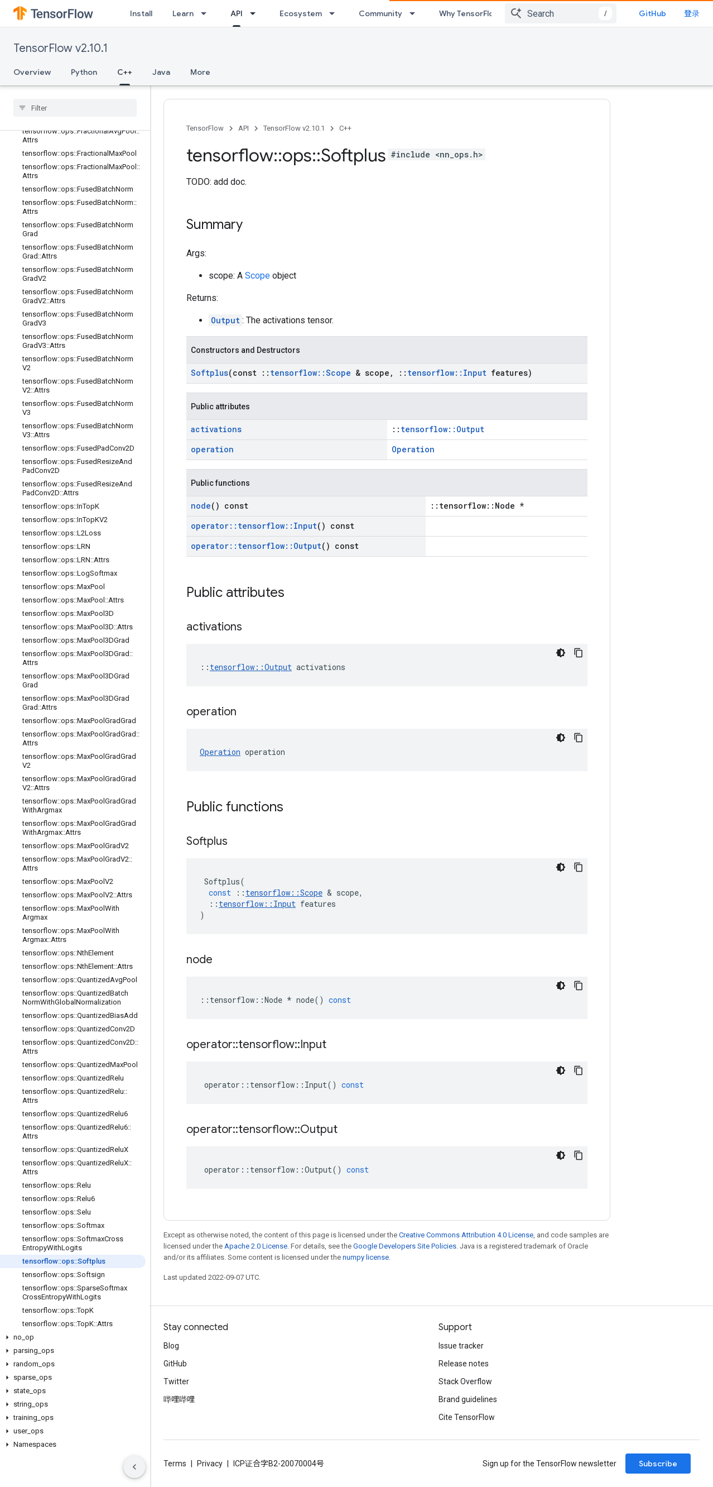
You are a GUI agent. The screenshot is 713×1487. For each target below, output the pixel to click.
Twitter (176, 1381)
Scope (257, 275)
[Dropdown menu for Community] (415, 13)
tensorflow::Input (446, 372)
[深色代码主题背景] (561, 653)
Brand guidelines (468, 1399)
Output (225, 320)
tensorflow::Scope (310, 372)
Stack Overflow (465, 1381)
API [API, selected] (236, 13)
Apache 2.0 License (255, 1246)
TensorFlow (205, 128)
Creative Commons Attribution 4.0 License (466, 1235)
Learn (183, 13)
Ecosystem (301, 13)
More (200, 72)
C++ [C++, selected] (124, 72)
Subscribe (658, 1464)
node (201, 505)
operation (212, 449)
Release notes (464, 1363)
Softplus (209, 372)
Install (141, 13)
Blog (171, 1345)
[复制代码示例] (578, 653)
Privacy (210, 1463)
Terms (174, 1463)
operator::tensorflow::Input (254, 525)
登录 (692, 13)
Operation (413, 449)
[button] (73, 1337)
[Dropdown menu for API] (256, 13)
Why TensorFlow (469, 13)
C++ (345, 128)
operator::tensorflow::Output (256, 546)
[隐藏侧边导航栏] (134, 1467)
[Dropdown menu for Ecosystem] (335, 13)
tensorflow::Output (442, 429)
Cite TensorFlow (467, 1417)
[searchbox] (75, 108)
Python (84, 72)
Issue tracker (461, 1345)
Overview (32, 72)
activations (216, 429)
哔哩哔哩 (179, 1399)
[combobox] (560, 13)
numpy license (366, 1257)
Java (161, 72)
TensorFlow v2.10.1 (60, 48)
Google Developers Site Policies (404, 1246)
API (243, 128)
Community (380, 13)
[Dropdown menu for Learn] (207, 13)
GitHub (652, 13)
